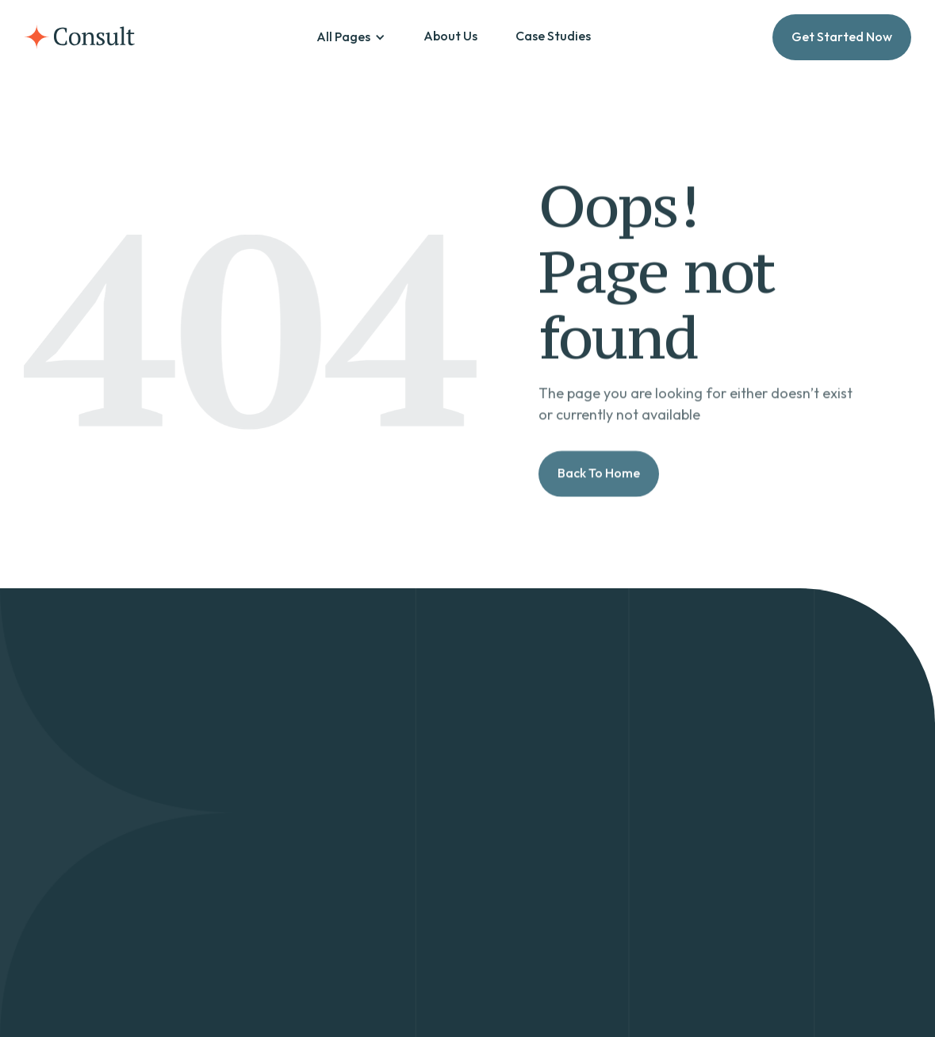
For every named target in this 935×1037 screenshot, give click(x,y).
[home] (79, 37)
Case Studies (553, 36)
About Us (450, 36)
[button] (350, 37)
